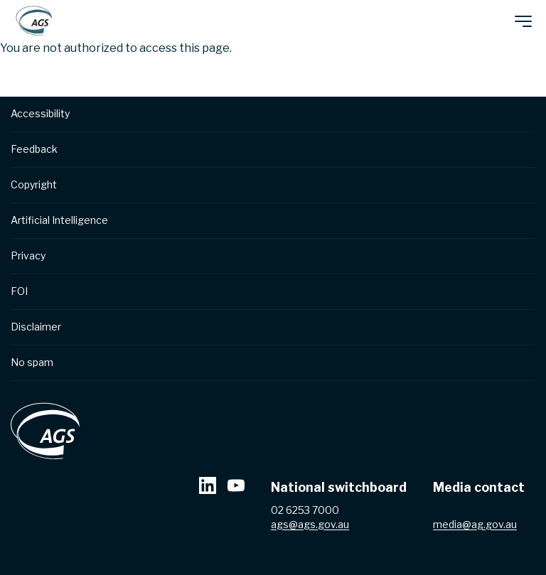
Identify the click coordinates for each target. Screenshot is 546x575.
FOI (19, 291)
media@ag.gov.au (475, 525)
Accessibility (40, 113)
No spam (32, 362)
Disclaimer (36, 327)
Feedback (34, 149)
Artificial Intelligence (59, 220)
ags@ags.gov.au (310, 525)
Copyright (34, 184)
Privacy (28, 255)
